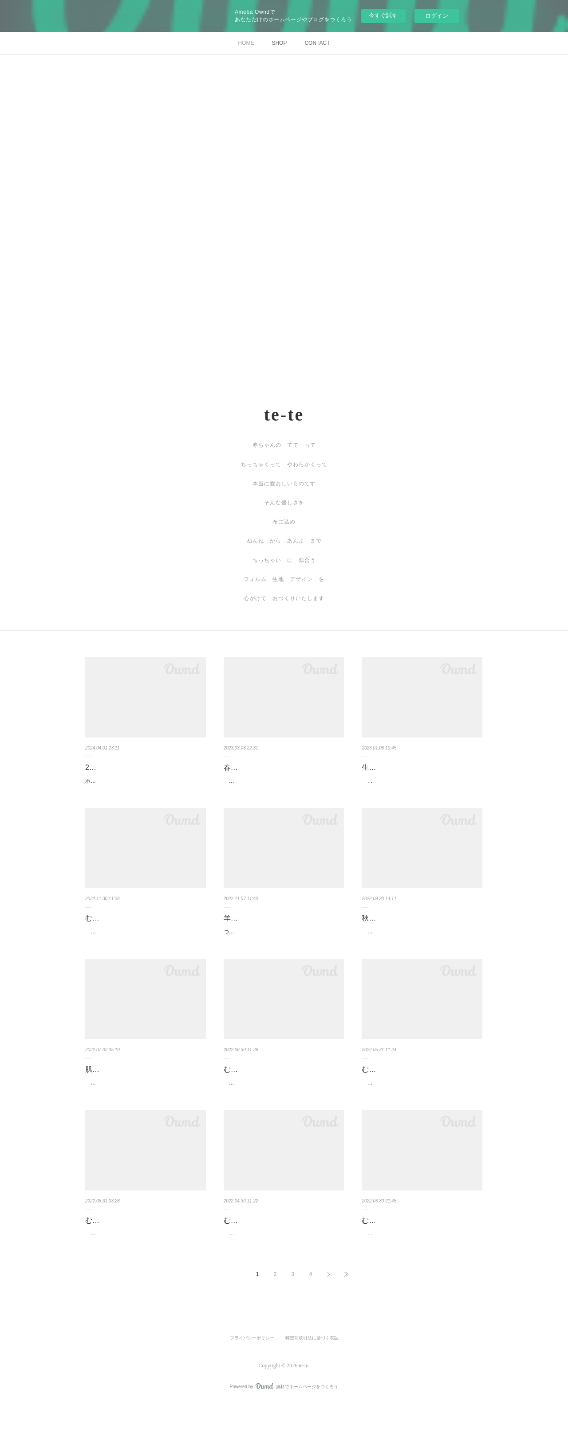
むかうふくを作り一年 (120, 1249)
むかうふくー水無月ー (259, 1088)
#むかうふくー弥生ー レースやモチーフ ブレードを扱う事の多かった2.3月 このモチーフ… (422, 1267)
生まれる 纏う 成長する (404, 767)
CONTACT (317, 43)
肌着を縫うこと (110, 1088)
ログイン (436, 15)
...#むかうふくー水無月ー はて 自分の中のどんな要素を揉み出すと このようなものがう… (283, 1107)
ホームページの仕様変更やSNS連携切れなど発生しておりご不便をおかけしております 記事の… (144, 786)
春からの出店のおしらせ (263, 767)
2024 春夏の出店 (111, 767)
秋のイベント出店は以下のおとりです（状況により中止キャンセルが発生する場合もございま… (420, 946)
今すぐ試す (383, 15)
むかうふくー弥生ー (394, 1249)
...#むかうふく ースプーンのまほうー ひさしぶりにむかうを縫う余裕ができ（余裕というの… (143, 946)
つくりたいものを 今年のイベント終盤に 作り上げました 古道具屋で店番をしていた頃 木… (282, 946)
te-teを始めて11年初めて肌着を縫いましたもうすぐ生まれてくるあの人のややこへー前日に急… (144, 1107)
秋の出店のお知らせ (394, 928)
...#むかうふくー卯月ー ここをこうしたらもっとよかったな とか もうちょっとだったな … (283, 1267)
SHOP (279, 43)
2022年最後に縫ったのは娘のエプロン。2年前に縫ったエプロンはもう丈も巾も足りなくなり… (420, 786)
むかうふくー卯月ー (256, 1249)
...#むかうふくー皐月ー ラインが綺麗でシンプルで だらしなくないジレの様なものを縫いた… (421, 1107)
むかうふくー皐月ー (394, 1088)
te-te (284, 415)
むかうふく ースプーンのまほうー (142, 928)
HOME (246, 43)
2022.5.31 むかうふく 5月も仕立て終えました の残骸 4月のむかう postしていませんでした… (145, 1267)
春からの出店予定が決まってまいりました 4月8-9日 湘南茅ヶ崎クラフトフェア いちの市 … (284, 786)
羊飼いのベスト (248, 928)
